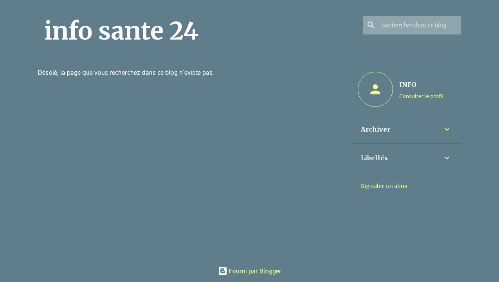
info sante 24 (121, 31)
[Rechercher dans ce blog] (420, 25)
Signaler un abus (384, 186)
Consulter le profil (421, 96)
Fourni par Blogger (249, 271)
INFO (407, 85)
